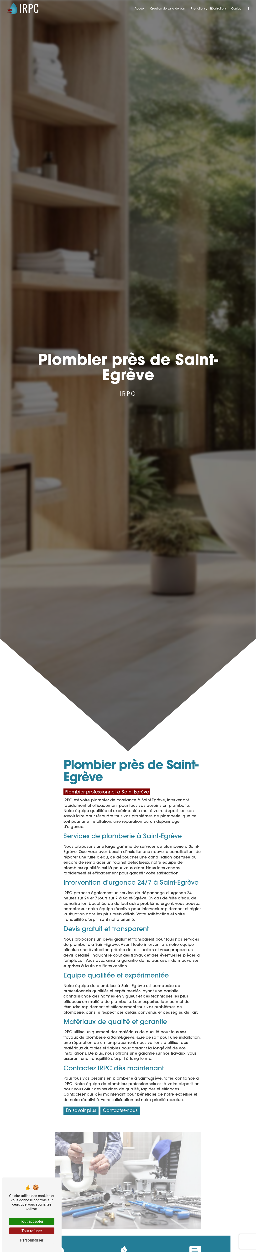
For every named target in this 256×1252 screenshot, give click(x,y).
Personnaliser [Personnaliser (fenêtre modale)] (31, 1240)
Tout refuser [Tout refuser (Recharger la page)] (31, 1231)
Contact (236, 8)
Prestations (198, 8)
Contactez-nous (120, 1111)
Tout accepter (31, 1221)
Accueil (140, 8)
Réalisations (218, 8)
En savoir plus (81, 1111)
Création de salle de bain (168, 8)
